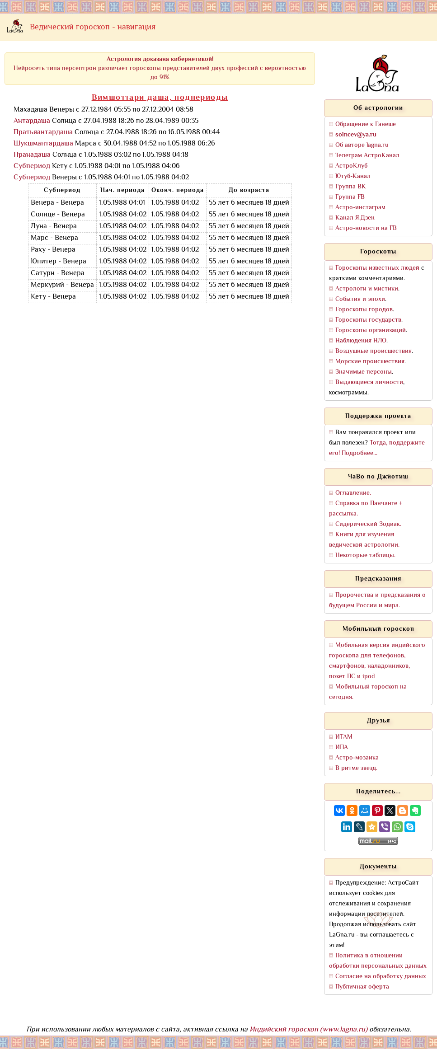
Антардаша (32, 121)
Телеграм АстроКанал (367, 155)
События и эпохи (360, 299)
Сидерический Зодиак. (368, 524)
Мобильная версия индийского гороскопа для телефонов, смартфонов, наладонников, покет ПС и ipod (377, 661)
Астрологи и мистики (366, 289)
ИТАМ (343, 737)
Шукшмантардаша (43, 144)
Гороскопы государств (368, 320)
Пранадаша (32, 155)
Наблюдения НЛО (360, 341)
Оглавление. (353, 493)
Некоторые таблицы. (365, 555)
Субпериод (32, 166)
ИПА (341, 747)
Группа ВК (350, 187)
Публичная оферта (362, 987)
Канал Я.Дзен (355, 218)
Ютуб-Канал (353, 176)
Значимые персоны (363, 372)
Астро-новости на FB (366, 228)
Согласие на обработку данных (380, 976)
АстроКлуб (351, 166)
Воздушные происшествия (373, 351)
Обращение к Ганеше (365, 124)
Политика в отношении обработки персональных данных (378, 961)
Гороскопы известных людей (377, 268)
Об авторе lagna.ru (362, 145)
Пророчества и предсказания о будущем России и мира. (377, 600)
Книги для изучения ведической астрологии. (364, 540)
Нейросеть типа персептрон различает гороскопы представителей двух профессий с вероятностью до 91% (160, 68)
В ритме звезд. (356, 768)
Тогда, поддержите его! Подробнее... (377, 448)
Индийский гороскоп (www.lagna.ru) (308, 1030)
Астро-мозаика (357, 758)
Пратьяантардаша (43, 132)
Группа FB (350, 197)
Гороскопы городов (364, 310)
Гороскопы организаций (370, 330)
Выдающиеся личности (369, 382)
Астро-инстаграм (360, 207)
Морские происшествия (369, 361)
